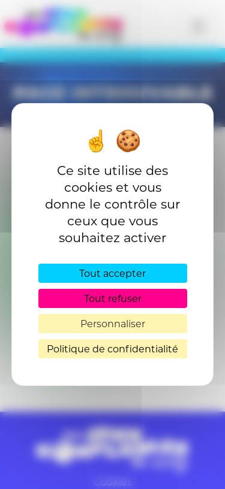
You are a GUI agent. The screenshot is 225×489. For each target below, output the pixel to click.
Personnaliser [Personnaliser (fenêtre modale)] (112, 323)
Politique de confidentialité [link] (112, 348)
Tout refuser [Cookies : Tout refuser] (113, 298)
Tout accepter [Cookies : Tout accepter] (112, 273)
